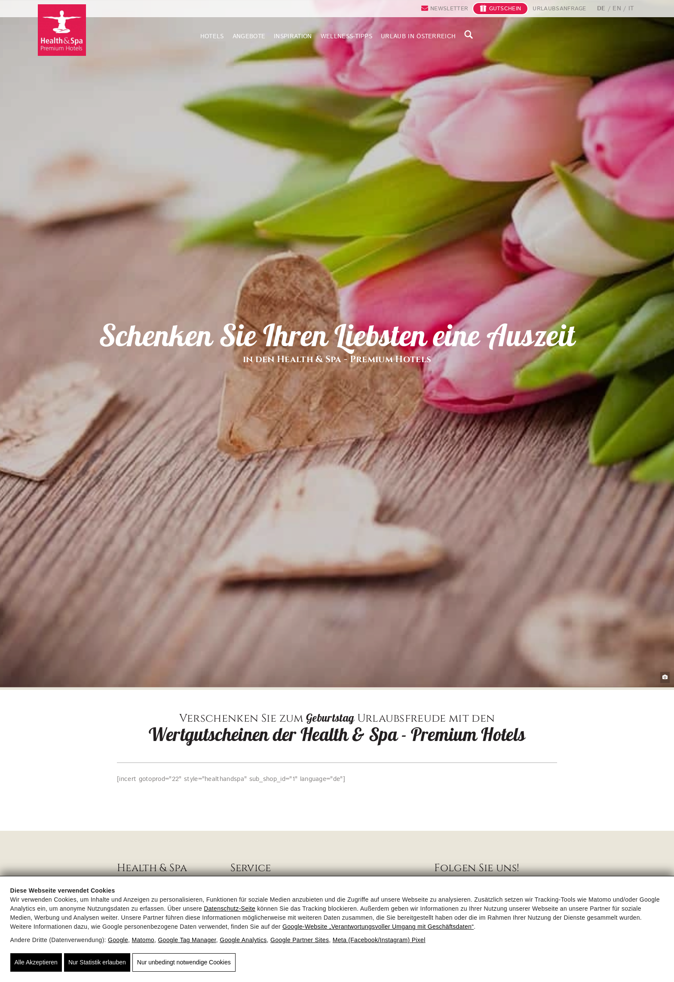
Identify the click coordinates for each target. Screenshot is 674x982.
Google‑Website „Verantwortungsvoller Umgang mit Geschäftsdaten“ (378, 926)
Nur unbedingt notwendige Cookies (184, 962)
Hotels (212, 36)
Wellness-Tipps (346, 36)
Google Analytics (243, 939)
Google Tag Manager (187, 939)
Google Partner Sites (299, 939)
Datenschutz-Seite (229, 908)
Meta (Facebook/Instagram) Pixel (379, 939)
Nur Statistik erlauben (97, 962)
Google (118, 939)
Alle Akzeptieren (36, 962)
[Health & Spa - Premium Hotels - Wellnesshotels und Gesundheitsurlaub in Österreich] (62, 21)
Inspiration (293, 36)
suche (469, 34)
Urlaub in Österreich (418, 36)
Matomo (143, 939)
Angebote (249, 36)
